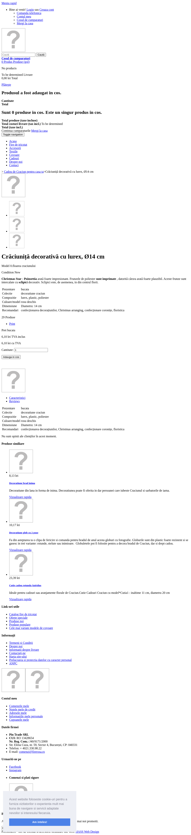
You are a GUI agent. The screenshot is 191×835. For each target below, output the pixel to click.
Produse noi (16, 621)
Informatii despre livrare (24, 649)
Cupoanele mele (19, 719)
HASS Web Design (87, 831)
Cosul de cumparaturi (30, 20)
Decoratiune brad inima (22, 483)
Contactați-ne (17, 653)
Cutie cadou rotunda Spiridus (25, 585)
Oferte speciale (18, 617)
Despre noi (16, 646)
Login (30, 9)
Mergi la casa (25, 23)
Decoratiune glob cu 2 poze (23, 532)
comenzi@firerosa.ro (32, 751)
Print (12, 323)
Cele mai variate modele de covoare (31, 628)
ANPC (13, 663)
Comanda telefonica (29, 13)
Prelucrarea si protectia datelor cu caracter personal (40, 660)
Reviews (14, 401)
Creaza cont (46, 9)
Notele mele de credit (22, 709)
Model (6, 265)
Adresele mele (18, 712)
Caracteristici (17, 397)
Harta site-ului (18, 656)
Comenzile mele (19, 706)
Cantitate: (7, 349)
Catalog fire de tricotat (23, 614)
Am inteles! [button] (39, 822)
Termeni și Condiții (21, 642)
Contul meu (24, 16)
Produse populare (20, 624)
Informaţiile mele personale (26, 716)
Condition (8, 272)
